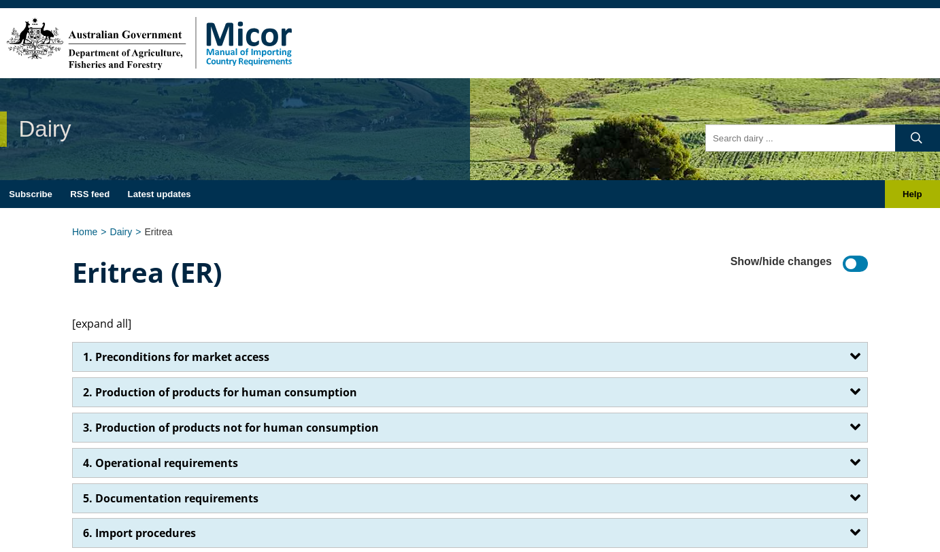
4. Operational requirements (160, 462)
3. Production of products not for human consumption (231, 427)
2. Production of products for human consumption (220, 392)
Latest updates (159, 194)
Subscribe (30, 194)
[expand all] (101, 323)
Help (912, 194)
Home (84, 231)
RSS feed (90, 194)
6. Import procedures (139, 532)
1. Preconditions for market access (176, 356)
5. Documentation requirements (170, 498)
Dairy (121, 231)
